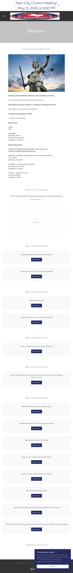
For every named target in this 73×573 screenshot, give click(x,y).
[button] (4, 16)
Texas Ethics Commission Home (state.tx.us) (23, 109)
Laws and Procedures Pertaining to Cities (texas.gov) (26, 100)
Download (36, 259)
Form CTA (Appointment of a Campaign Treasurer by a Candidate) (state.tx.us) (36, 196)
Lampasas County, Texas (17, 118)
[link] (35, 16)
